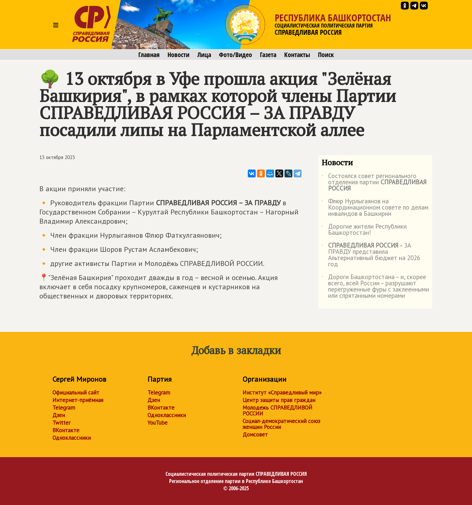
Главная (149, 54)
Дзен (58, 415)
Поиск (326, 54)
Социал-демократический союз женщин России (281, 424)
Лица (204, 54)
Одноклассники (71, 438)
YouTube (157, 423)
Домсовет (255, 434)
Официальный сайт (75, 392)
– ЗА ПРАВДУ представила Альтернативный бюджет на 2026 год (371, 255)
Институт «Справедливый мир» (282, 392)
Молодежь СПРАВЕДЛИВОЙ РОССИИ (277, 410)
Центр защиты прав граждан (279, 400)
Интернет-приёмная (77, 400)
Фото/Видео (235, 54)
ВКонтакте (65, 430)
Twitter (61, 423)
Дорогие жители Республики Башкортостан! (364, 229)
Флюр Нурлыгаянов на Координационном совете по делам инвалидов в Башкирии (375, 207)
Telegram (63, 408)
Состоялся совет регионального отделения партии (374, 182)
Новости (178, 54)
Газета (268, 54)
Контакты (297, 54)
